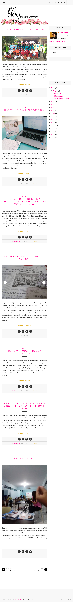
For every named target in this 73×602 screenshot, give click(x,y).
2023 (53, 104)
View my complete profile (57, 41)
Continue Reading (25, 84)
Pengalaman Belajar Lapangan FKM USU (24, 258)
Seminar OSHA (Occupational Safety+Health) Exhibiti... (61, 96)
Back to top (66, 599)
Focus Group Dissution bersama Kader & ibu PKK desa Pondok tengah (24, 201)
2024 (53, 101)
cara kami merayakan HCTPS (24, 29)
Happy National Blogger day (24, 110)
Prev (5, 282)
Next (43, 282)
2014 (53, 131)
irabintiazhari (33, 94)
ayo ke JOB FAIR (24, 458)
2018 (53, 119)
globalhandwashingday (24, 26)
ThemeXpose (18, 599)
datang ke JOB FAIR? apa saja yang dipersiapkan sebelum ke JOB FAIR (24, 406)
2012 (53, 137)
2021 (53, 110)
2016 (24, 253)
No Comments (16, 94)
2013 (53, 134)
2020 (53, 113)
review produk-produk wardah (24, 352)
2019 (53, 116)
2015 (53, 128)
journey (25, 196)
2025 (53, 88)
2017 (53, 122)
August (55, 91)
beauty (24, 348)
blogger (24, 107)
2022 (53, 107)
